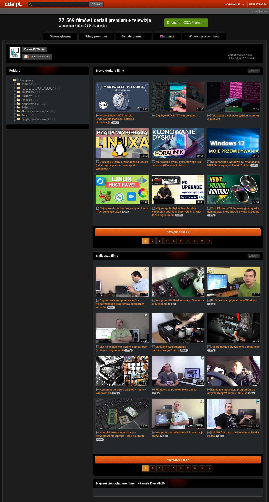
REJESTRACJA (258, 4)
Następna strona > (178, 232)
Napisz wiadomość (37, 56)
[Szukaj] (58, 4)
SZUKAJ (96, 4)
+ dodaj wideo (259, 11)
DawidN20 (32, 49)
